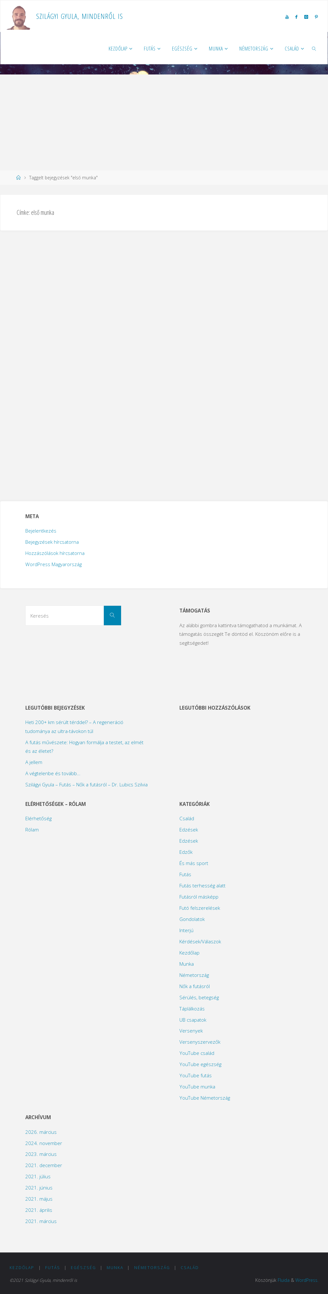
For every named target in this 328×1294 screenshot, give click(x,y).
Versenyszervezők (199, 1042)
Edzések (188, 829)
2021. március (41, 1221)
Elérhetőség (38, 818)
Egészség (83, 1267)
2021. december (43, 1165)
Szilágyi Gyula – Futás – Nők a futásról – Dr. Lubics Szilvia (86, 784)
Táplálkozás (192, 1008)
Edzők (186, 852)
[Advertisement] (164, 122)
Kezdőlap (189, 952)
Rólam (32, 829)
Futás (185, 874)
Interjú (186, 930)
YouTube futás (195, 1075)
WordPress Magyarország (53, 564)
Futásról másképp (198, 896)
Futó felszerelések (199, 908)
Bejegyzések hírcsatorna (52, 542)
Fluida (284, 1280)
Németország (194, 975)
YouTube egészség (200, 1064)
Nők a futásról (194, 986)
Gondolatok (192, 919)
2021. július (38, 1176)
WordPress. (306, 1280)
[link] (314, 48)
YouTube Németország (204, 1098)
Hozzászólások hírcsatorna (55, 553)
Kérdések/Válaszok (200, 941)
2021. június (39, 1187)
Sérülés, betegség (199, 997)
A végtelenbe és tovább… (52, 773)
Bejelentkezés (40, 530)
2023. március (41, 1154)
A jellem (33, 762)
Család (186, 818)
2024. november (43, 1143)
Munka (186, 964)
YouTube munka (197, 1086)
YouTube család (196, 1053)
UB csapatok (192, 1020)
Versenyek (191, 1030)
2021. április (38, 1210)
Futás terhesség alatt (202, 885)
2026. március (41, 1132)
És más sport (193, 863)
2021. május (39, 1199)
